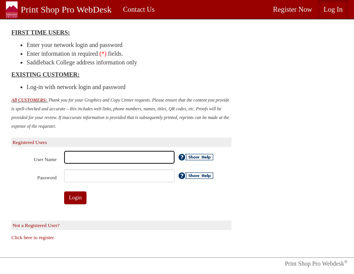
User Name (45, 159)
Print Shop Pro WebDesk (66, 9)
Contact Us (138, 9)
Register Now (292, 9)
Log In (333, 9)
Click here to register (32, 237)
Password (47, 177)
